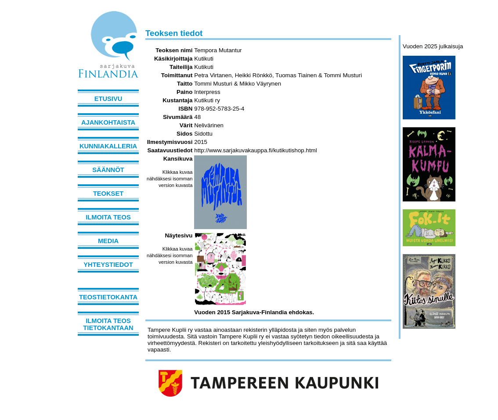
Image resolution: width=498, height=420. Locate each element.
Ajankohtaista (108, 122)
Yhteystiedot (108, 264)
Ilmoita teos (108, 217)
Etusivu (108, 98)
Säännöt (108, 169)
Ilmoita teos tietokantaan (108, 324)
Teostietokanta (108, 297)
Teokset (108, 193)
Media (108, 240)
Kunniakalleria (108, 146)
